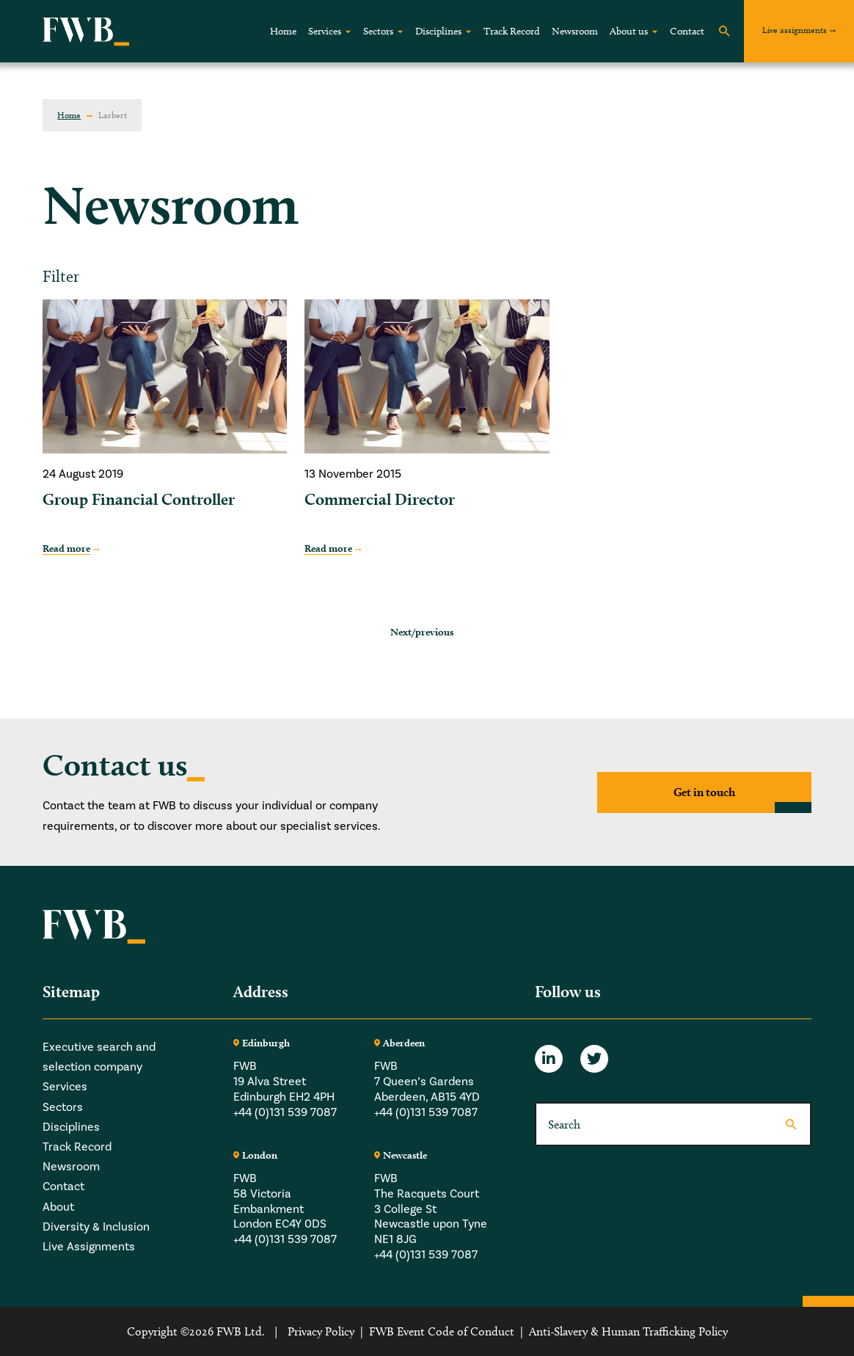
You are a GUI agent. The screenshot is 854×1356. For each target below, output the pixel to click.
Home (283, 31)
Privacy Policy (321, 1331)
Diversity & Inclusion (96, 1227)
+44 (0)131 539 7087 (285, 1112)
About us (629, 31)
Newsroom (575, 31)
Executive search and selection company (99, 1057)
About (58, 1207)
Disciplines (438, 31)
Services (324, 31)
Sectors (378, 31)
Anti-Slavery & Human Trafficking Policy (628, 1331)
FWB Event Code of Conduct (441, 1331)
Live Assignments (89, 1246)
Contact (687, 31)
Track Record (511, 31)
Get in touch (704, 792)
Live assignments (794, 29)
